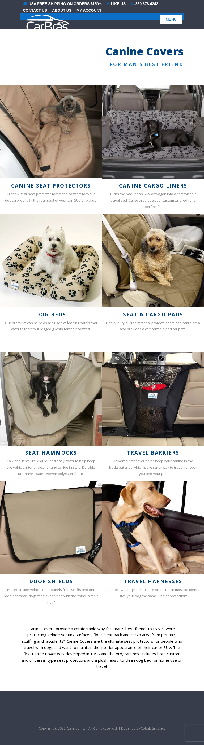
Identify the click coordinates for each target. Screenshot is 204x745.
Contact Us (35, 10)
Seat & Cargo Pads (153, 314)
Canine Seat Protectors (51, 185)
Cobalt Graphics (153, 728)
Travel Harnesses (153, 581)
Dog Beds (51, 314)
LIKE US (116, 4)
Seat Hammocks (51, 452)
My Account (88, 10)
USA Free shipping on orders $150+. (62, 4)
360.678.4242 (144, 4)
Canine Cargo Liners (153, 185)
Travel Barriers (153, 452)
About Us (61, 10)
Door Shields (51, 581)
